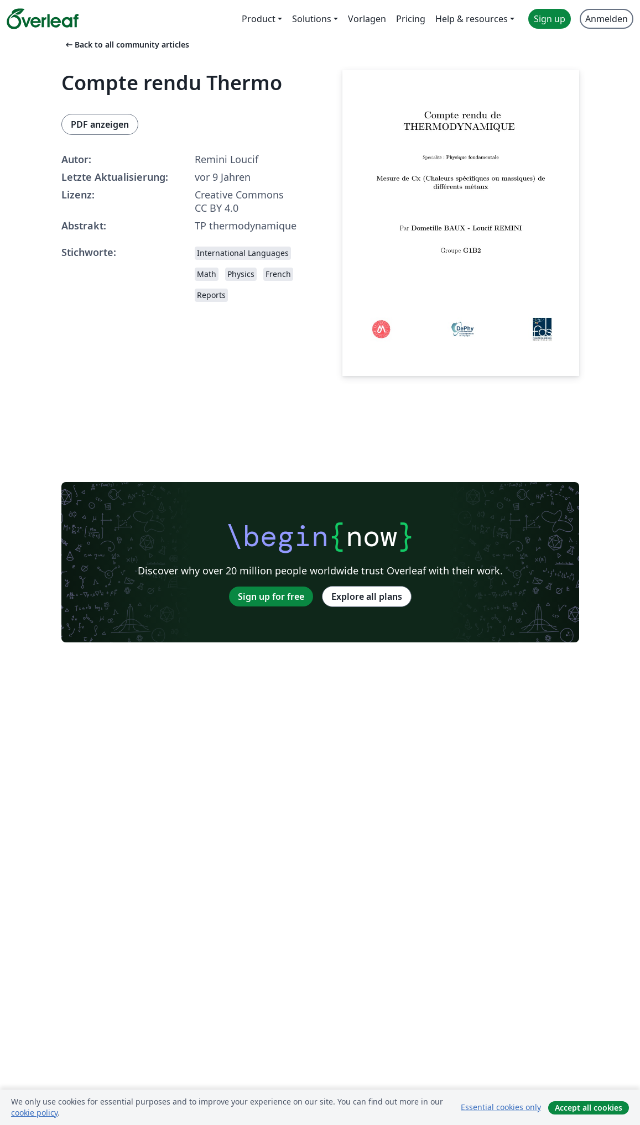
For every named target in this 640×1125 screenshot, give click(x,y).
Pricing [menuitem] (410, 19)
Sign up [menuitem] (549, 19)
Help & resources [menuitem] (471, 19)
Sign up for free (271, 596)
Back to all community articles (126, 44)
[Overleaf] (43, 19)
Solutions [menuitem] (311, 19)
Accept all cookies (588, 1107)
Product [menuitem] (258, 19)
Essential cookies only (501, 1107)
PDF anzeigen (100, 124)
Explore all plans (366, 596)
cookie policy (34, 1112)
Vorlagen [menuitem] (367, 19)
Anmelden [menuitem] (606, 19)
